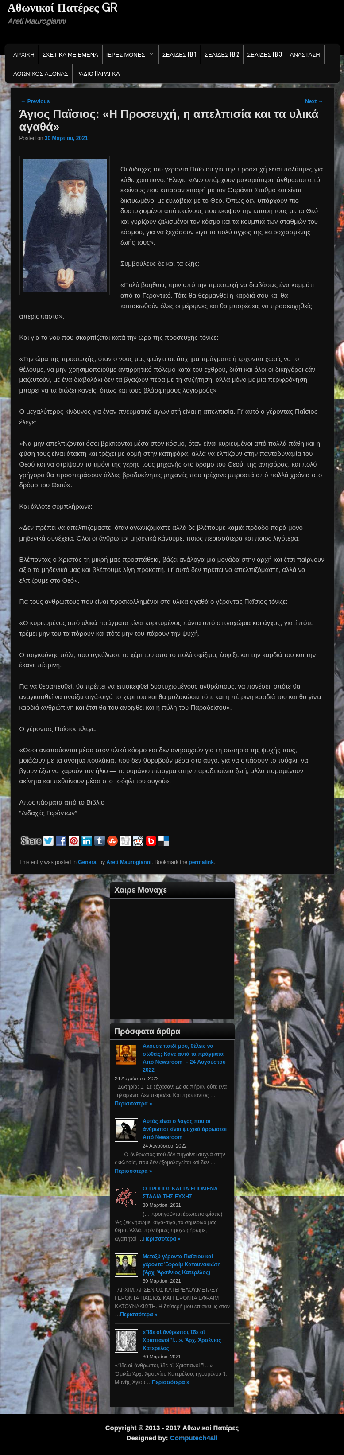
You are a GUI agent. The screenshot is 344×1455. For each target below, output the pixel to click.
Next (314, 101)
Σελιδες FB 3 (264, 54)
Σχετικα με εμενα (70, 54)
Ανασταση (305, 54)
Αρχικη (24, 54)
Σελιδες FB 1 (179, 54)
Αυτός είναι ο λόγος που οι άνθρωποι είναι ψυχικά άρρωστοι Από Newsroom (185, 1129)
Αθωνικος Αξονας (40, 73)
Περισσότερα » (133, 1104)
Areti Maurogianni (128, 862)
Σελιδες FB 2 (222, 54)
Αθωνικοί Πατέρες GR (62, 7)
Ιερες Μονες (128, 56)
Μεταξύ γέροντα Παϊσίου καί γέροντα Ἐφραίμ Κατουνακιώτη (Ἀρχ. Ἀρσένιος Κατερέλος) (181, 1264)
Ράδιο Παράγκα (98, 73)
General (88, 862)
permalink (201, 862)
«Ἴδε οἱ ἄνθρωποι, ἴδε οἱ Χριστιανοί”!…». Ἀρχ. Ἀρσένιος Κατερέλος (182, 1340)
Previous (35, 101)
